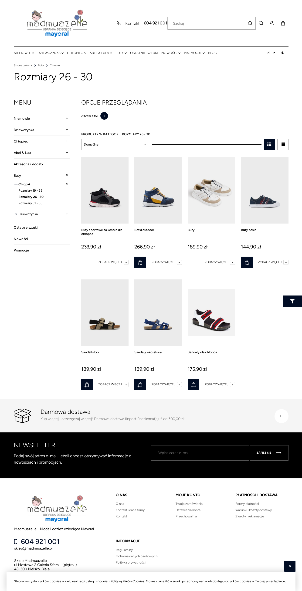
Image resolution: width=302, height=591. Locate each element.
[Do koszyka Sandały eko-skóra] (140, 384)
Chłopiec (21, 141)
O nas (120, 504)
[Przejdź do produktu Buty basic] (264, 190)
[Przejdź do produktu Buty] (211, 190)
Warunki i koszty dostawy (253, 510)
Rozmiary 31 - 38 (30, 203)
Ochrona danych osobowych (137, 556)
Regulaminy (124, 550)
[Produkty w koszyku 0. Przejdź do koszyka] (282, 23)
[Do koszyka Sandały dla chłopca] (193, 384)
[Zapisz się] (268, 453)
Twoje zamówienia (189, 504)
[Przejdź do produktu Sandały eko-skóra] (158, 312)
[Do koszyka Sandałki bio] (87, 384)
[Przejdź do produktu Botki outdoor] (158, 190)
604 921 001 (155, 23)
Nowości (21, 239)
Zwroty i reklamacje (249, 516)
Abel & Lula (22, 153)
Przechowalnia (186, 516)
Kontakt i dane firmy (130, 510)
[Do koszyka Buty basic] (247, 262)
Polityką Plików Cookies (127, 581)
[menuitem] (24, 52)
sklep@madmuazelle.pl (33, 548)
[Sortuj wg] (115, 144)
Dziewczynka (24, 130)
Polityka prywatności (131, 562)
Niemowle (22, 118)
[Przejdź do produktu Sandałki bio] (105, 312)
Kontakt (121, 516)
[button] (113, 262)
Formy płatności (247, 504)
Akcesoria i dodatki (29, 164)
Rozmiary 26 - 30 (31, 197)
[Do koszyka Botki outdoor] (140, 262)
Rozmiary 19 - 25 (30, 191)
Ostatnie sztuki (26, 227)
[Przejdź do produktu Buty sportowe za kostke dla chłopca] (105, 190)
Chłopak (24, 184)
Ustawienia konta (188, 510)
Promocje (21, 250)
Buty (17, 175)
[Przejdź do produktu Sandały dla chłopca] (211, 312)
